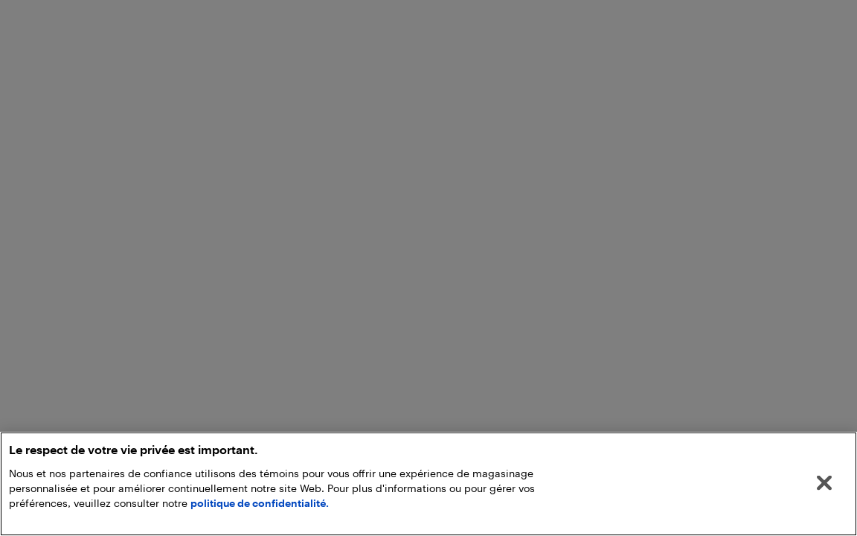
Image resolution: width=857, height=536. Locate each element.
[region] (428, 484)
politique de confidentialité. (259, 503)
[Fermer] (824, 483)
